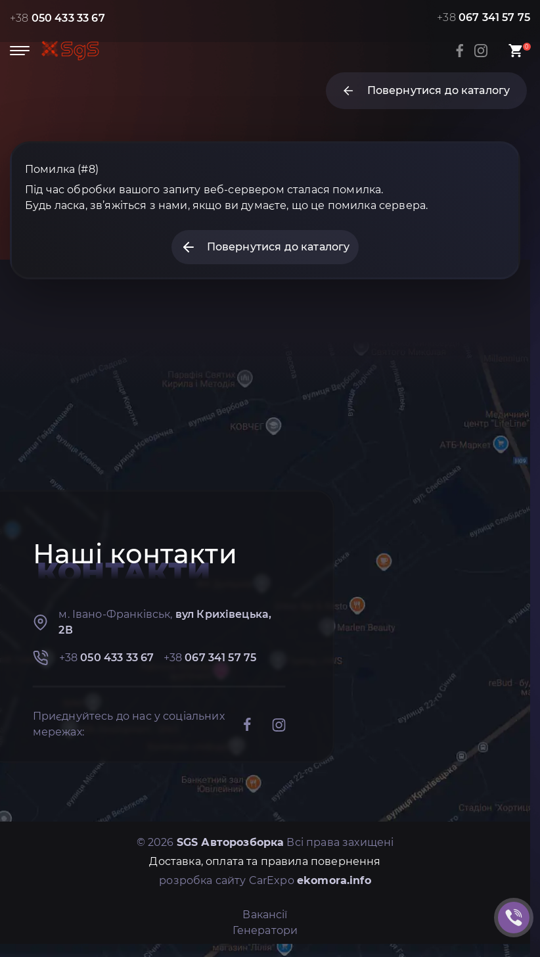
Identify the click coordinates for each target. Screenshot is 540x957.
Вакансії (264, 914)
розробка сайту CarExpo (265, 880)
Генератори (265, 930)
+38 (57, 18)
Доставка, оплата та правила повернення (264, 861)
